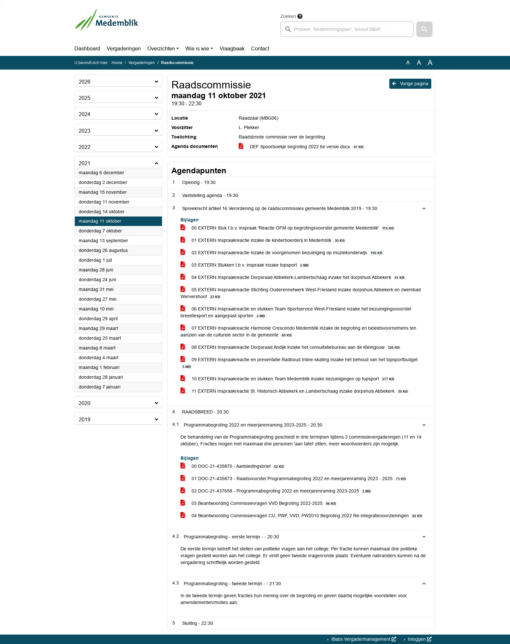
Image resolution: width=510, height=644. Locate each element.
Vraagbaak (232, 48)
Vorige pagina (410, 83)
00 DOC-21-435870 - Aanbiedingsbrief (233, 466)
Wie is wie (197, 48)
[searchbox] (347, 29)
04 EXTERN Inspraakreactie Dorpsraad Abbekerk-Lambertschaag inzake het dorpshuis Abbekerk (294, 277)
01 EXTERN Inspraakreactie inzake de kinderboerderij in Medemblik (264, 240)
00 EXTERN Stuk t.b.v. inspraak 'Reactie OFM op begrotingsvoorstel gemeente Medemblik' (288, 228)
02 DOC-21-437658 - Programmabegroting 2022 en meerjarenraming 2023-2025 (277, 491)
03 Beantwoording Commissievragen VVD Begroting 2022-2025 (259, 503)
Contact (260, 48)
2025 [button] (84, 98)
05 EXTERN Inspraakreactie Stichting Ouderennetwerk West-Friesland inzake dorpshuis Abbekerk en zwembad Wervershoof (301, 293)
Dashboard (87, 48)
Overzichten (161, 48)
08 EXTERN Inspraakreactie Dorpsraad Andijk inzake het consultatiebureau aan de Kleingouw (291, 347)
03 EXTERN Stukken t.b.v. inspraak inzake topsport (246, 265)
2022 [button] (84, 147)
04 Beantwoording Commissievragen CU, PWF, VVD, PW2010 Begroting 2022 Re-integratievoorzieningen (302, 516)
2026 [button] (84, 82)
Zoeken (288, 16)
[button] (424, 29)
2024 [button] (84, 114)
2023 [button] (84, 131)
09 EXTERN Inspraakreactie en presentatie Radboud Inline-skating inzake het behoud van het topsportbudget (299, 363)
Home (117, 62)
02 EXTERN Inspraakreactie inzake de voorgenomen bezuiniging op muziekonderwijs (283, 253)
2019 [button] (84, 419)
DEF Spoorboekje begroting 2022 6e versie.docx (302, 147)
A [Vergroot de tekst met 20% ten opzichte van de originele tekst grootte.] (419, 62)
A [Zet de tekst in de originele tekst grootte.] (408, 62)
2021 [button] (84, 163)
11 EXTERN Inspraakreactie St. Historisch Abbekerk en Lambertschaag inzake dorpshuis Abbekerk (295, 391)
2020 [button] (84, 403)
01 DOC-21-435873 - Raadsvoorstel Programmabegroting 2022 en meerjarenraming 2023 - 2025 (294, 478)
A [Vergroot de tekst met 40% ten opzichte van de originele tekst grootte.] (430, 63)
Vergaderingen (124, 48)
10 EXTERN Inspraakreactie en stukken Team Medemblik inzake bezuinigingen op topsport (288, 379)
